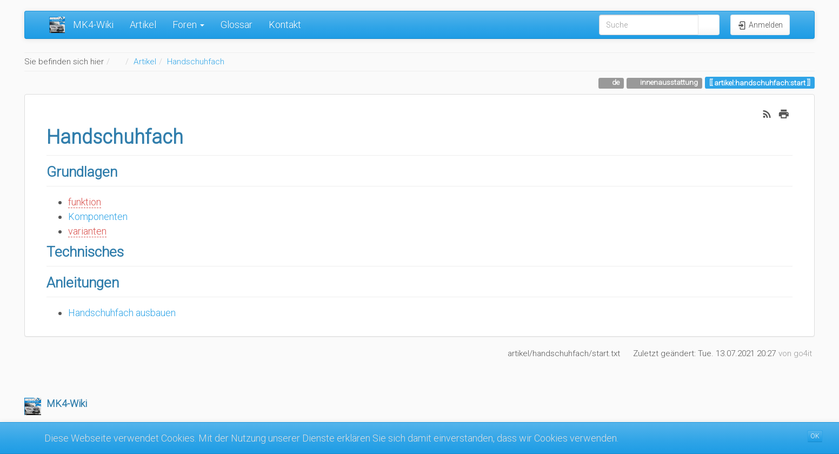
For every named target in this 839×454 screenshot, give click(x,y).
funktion (84, 202)
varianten (87, 231)
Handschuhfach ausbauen (122, 312)
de (615, 82)
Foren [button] (188, 24)
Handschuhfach (195, 61)
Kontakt (285, 24)
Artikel (143, 24)
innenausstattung (668, 82)
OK (815, 436)
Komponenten (98, 216)
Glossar (236, 24)
